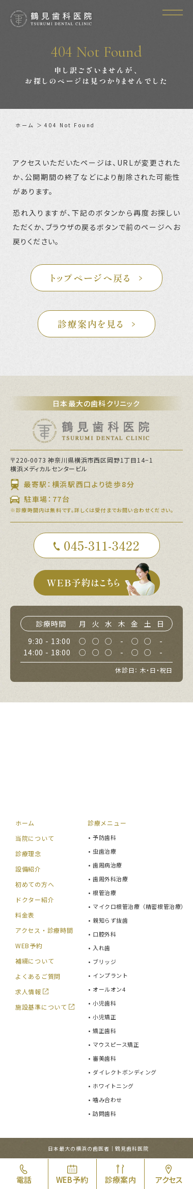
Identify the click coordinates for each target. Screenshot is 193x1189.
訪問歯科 (104, 1113)
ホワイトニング (113, 1086)
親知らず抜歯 (110, 920)
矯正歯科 (104, 1030)
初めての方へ (34, 884)
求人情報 (28, 991)
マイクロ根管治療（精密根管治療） (140, 906)
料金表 (25, 914)
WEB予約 (29, 945)
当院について (34, 838)
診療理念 (28, 853)
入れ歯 (102, 948)
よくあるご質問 (38, 976)
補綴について (34, 960)
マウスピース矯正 (116, 1044)
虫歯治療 (104, 851)
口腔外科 (104, 934)
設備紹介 (28, 868)
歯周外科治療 (110, 879)
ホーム (24, 125)
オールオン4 (109, 989)
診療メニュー (107, 822)
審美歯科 (104, 1058)
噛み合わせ (107, 1099)
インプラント (110, 975)
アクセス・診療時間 (44, 930)
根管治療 (104, 892)
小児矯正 (104, 1017)
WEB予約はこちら (103, 583)
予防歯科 (104, 837)
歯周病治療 (107, 865)
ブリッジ (104, 961)
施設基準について (41, 1006)
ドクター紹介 (34, 899)
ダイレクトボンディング (125, 1072)
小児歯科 (104, 1003)
